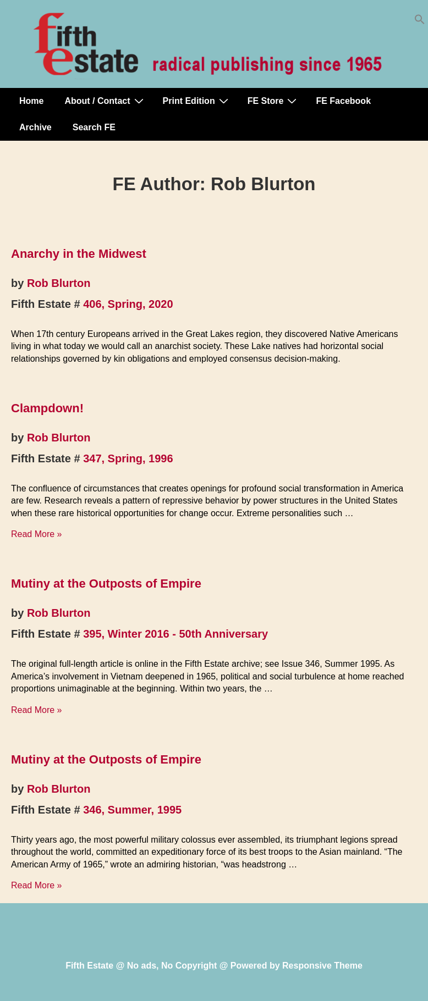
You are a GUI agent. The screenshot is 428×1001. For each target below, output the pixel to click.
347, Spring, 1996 (128, 458)
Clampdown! (47, 408)
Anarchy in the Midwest (78, 254)
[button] (419, 21)
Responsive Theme (322, 965)
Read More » (36, 534)
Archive (35, 127)
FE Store (274, 100)
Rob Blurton (59, 283)
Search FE (94, 127)
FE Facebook (343, 101)
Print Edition (197, 100)
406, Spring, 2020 (128, 304)
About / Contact (105, 100)
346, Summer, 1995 (132, 810)
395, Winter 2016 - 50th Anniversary (175, 634)
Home (31, 101)
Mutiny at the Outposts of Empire (106, 583)
